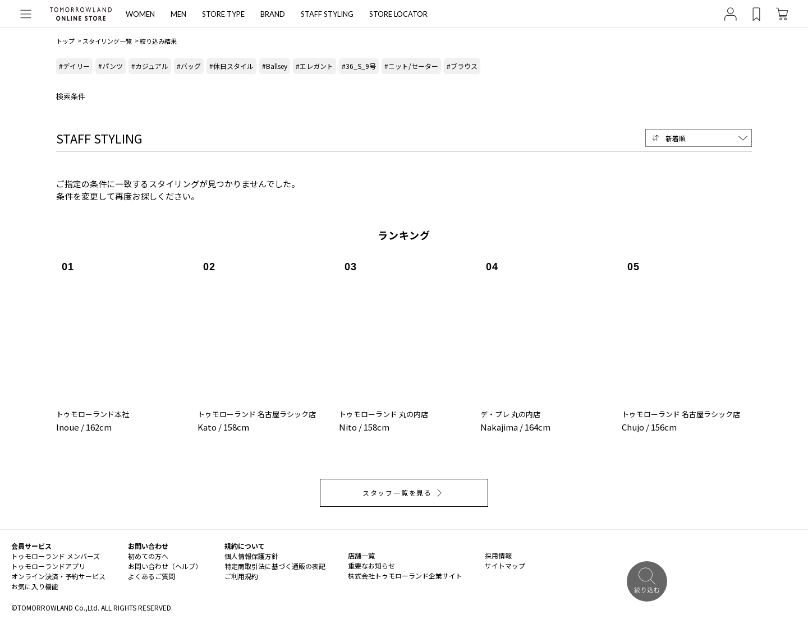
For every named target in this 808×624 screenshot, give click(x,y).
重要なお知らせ (371, 565)
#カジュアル (149, 66)
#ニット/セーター (411, 66)
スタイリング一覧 (107, 40)
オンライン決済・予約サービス (58, 576)
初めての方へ (148, 556)
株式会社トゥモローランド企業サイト (405, 575)
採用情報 (498, 555)
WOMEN (140, 14)
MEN (178, 14)
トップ (65, 40)
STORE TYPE (223, 14)
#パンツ (110, 66)
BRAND (272, 14)
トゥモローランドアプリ (48, 566)
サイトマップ (505, 565)
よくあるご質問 (151, 576)
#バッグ (189, 66)
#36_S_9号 (359, 66)
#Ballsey (274, 66)
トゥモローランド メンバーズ (55, 556)
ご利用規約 (241, 576)
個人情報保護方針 (251, 556)
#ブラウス (462, 66)
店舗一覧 (361, 555)
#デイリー (74, 66)
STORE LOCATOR (398, 14)
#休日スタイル (231, 66)
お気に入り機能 (34, 586)
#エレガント (314, 66)
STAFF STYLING (327, 14)
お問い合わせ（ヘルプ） (165, 566)
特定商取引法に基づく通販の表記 (274, 566)
